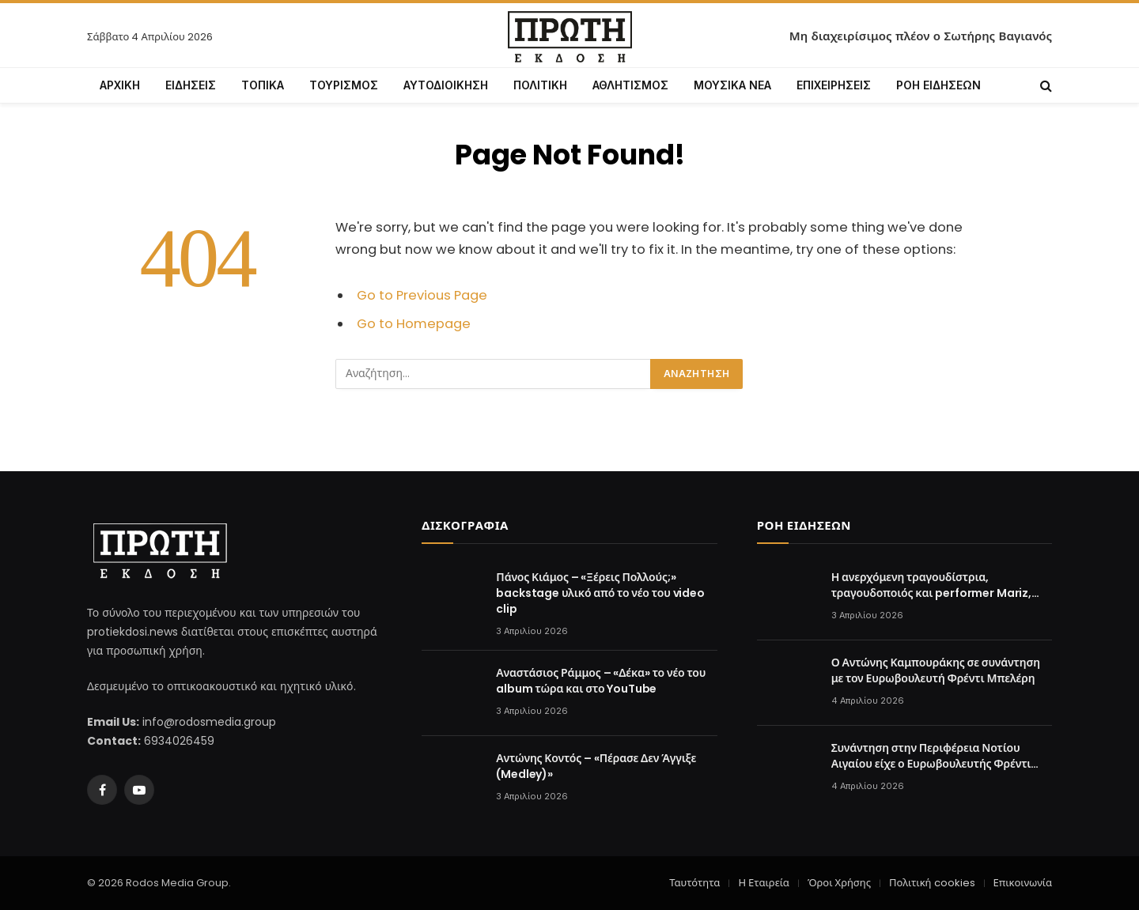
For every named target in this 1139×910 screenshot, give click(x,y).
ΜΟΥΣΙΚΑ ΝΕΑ (732, 85)
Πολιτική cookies (931, 882)
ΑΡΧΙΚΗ (120, 85)
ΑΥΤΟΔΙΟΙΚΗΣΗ (445, 85)
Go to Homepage (414, 324)
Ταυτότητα (694, 882)
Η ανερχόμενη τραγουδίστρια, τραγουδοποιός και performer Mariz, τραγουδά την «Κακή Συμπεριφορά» (931, 585)
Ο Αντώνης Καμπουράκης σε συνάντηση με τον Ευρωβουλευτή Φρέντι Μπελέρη (935, 670)
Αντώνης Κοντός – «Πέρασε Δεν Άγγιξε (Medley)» (596, 766)
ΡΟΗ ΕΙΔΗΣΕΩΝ (938, 85)
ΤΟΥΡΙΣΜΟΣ (343, 85)
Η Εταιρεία (763, 882)
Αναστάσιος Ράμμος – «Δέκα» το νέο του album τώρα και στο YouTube (601, 681)
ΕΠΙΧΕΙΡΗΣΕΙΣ (834, 85)
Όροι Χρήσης (839, 882)
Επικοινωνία (1022, 882)
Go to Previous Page (422, 295)
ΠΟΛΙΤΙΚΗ (540, 85)
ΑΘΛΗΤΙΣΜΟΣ (630, 85)
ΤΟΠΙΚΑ (262, 85)
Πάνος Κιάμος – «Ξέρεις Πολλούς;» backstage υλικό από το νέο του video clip (600, 593)
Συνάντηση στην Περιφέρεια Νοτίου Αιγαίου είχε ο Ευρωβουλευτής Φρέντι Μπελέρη (931, 756)
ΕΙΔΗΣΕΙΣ (190, 85)
